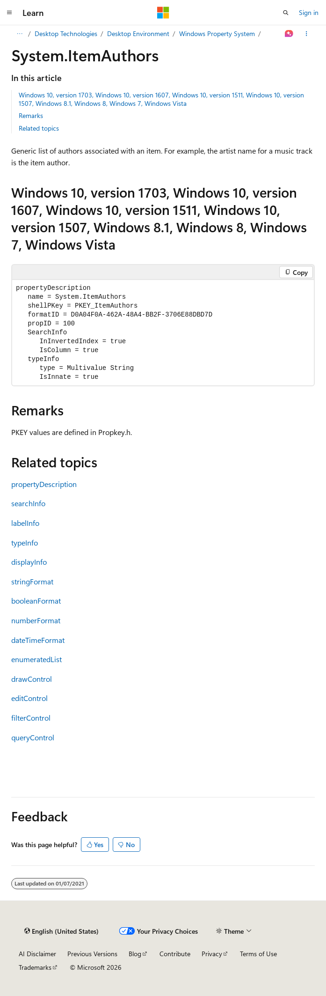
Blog (135, 953)
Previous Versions (92, 953)
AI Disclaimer (37, 953)
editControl (29, 698)
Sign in (309, 12)
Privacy (212, 953)
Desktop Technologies (66, 33)
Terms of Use (258, 953)
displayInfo (29, 562)
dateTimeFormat (38, 640)
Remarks (31, 115)
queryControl (32, 737)
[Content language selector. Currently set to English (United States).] (61, 930)
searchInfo (28, 503)
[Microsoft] (163, 13)
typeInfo (24, 542)
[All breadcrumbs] (19, 33)
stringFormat (32, 581)
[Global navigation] (9, 12)
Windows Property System (217, 33)
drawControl (31, 679)
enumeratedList (36, 659)
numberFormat (35, 620)
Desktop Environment (138, 33)
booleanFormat (36, 600)
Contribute (174, 953)
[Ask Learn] (289, 33)
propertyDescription (44, 484)
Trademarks (35, 967)
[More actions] (306, 33)
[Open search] (285, 12)
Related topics (39, 128)
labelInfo (25, 523)
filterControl (31, 718)
